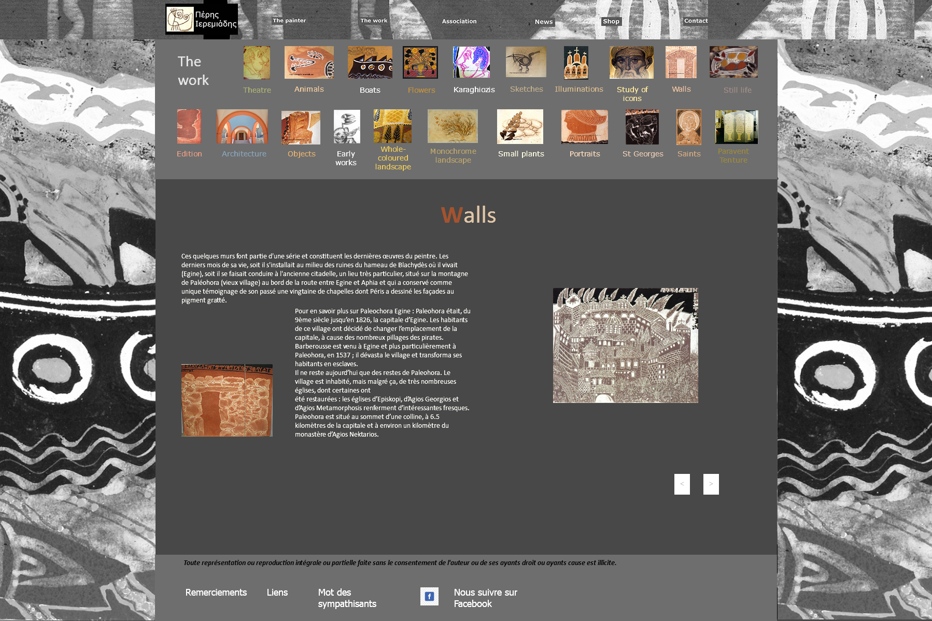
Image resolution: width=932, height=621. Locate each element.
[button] (682, 484)
